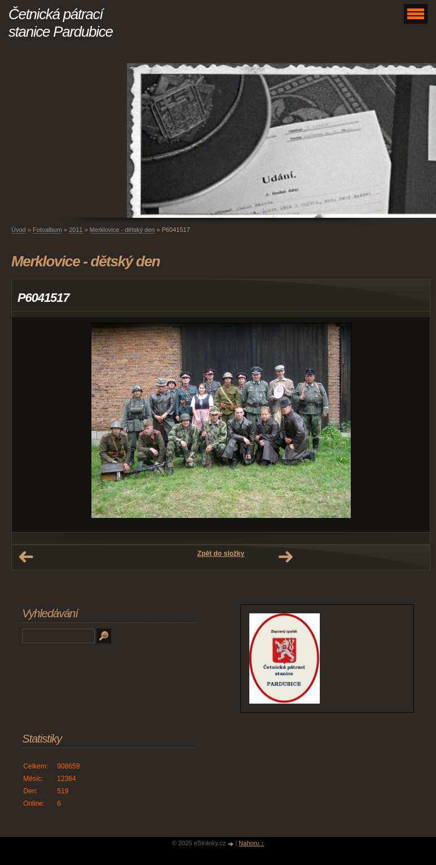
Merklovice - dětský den (122, 229)
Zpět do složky (220, 553)
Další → (285, 556)
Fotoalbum (47, 229)
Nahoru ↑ (251, 843)
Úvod (18, 229)
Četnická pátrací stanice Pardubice (60, 23)
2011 (75, 229)
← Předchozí (25, 556)
